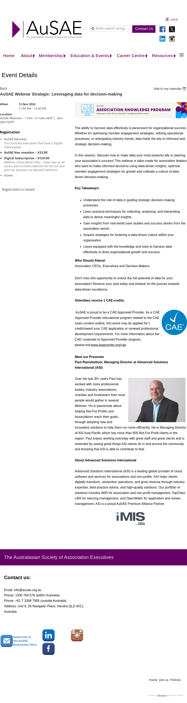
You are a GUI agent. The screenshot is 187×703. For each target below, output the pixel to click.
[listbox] (170, 88)
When (4, 104)
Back (3, 88)
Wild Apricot (162, 695)
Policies (175, 680)
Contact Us (144, 29)
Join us (164, 680)
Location (6, 114)
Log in (174, 19)
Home (153, 680)
